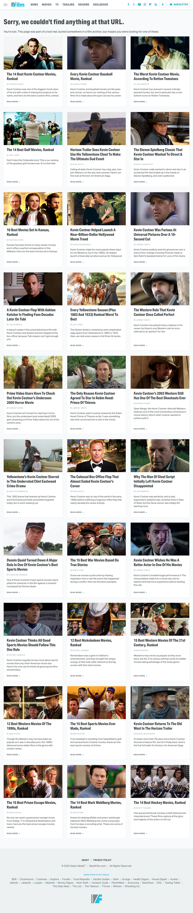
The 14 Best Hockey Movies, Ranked (160, 802)
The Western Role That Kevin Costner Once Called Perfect (154, 312)
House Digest (159, 879)
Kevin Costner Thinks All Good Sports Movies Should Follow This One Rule (31, 645)
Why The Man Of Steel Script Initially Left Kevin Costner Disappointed (154, 481)
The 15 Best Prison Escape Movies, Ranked (31, 805)
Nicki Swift (82, 883)
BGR (14, 879)
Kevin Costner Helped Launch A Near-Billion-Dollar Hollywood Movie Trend (93, 234)
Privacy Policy (102, 860)
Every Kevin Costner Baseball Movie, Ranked (91, 76)
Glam (116, 879)
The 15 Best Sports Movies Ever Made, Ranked (93, 726)
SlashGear (148, 883)
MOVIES (46, 4)
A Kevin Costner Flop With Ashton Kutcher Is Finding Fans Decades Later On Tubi (31, 315)
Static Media (77, 866)
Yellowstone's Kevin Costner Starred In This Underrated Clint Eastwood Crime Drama (33, 481)
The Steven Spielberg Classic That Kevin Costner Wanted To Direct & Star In (158, 154)
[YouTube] (139, 5)
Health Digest (141, 879)
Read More (12, 102)
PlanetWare (118, 883)
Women (117, 886)
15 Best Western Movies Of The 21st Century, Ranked (159, 642)
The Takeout (92, 886)
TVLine (106, 886)
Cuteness (42, 879)
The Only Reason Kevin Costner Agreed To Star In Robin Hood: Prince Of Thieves (92, 398)
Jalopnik (26, 883)
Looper (38, 883)
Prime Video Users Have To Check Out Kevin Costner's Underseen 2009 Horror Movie (31, 398)
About (85, 860)
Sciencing (133, 883)
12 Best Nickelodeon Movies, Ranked (91, 642)
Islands (14, 883)
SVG (159, 883)
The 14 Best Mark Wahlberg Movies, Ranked (96, 805)
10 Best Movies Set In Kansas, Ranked (28, 232)
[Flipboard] (150, 5)
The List (76, 886)
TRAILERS (68, 4)
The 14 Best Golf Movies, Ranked (30, 150)
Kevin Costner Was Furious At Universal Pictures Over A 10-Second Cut (155, 234)
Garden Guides (101, 879)
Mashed (50, 883)
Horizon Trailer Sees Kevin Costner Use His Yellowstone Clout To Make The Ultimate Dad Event (95, 154)
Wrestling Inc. (132, 886)
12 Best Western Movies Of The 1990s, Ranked (29, 726)
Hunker (174, 879)
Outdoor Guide (100, 883)
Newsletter (178, 4)
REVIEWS (83, 4)
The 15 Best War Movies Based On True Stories (94, 562)
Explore (54, 879)
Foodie (66, 879)
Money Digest (65, 883)
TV (57, 4)
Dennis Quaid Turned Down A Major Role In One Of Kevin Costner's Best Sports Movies (32, 565)
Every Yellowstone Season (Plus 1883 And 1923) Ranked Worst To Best (94, 315)
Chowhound (26, 879)
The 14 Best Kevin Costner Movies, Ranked (31, 76)
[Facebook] (128, 5)
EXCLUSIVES (100, 4)
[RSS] (156, 5)
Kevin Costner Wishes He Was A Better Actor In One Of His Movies (158, 562)
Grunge (126, 879)
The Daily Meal (61, 886)
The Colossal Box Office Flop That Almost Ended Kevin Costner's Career (94, 481)
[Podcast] (163, 4)
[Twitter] (134, 5)
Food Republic (81, 879)
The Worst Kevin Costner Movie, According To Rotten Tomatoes (157, 76)
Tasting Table (172, 883)
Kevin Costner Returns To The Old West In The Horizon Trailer (158, 726)
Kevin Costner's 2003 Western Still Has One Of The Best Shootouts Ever (160, 395)
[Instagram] (145, 5)
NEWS (34, 4)
